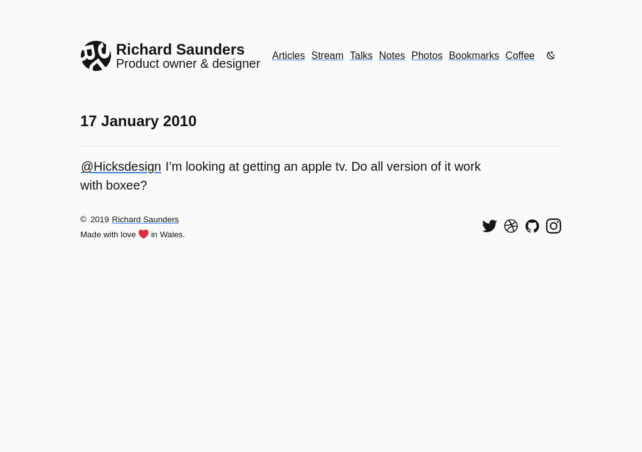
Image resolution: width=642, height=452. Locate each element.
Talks (361, 55)
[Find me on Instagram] (553, 226)
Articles (288, 55)
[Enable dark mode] (551, 55)
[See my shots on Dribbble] (511, 226)
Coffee (520, 55)
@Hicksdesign (121, 166)
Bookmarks (474, 55)
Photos (427, 55)
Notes (392, 55)
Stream (327, 55)
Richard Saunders (145, 219)
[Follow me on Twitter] (490, 226)
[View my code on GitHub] (532, 226)
